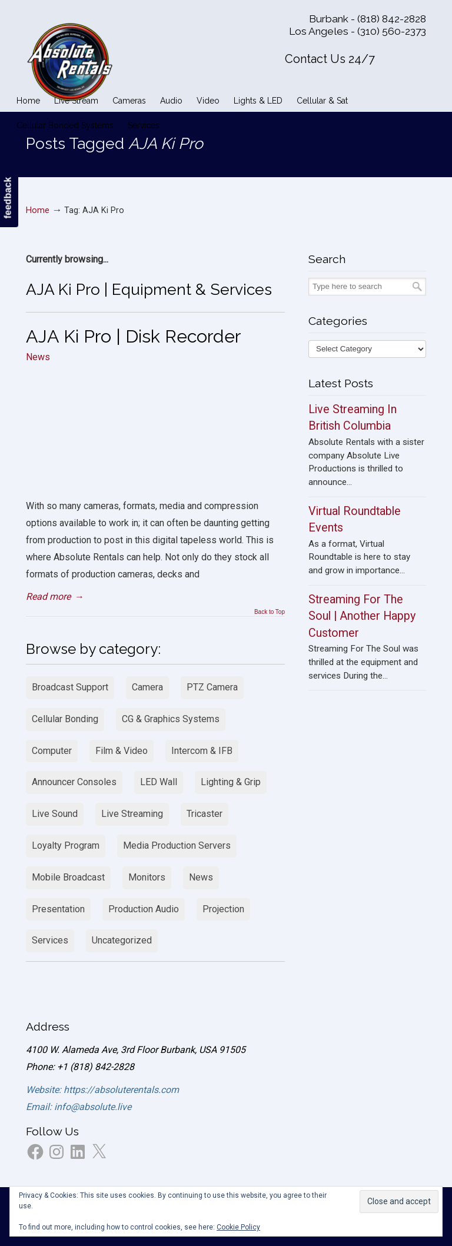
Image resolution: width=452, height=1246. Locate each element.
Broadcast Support (70, 687)
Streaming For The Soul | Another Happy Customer (362, 616)
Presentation (58, 909)
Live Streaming (132, 813)
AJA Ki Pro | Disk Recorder (133, 336)
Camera (147, 687)
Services (50, 940)
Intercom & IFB (201, 750)
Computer (52, 750)
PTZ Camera (212, 687)
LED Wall (158, 782)
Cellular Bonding (65, 719)
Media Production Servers (177, 845)
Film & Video (121, 750)
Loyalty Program (65, 845)
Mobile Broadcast (68, 877)
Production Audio (143, 909)
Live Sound (55, 813)
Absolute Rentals (70, 59)
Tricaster (204, 813)
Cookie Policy (238, 1227)
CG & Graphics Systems (171, 719)
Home (37, 210)
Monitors (146, 877)
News (38, 357)
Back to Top (269, 612)
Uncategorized (122, 940)
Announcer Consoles (74, 782)
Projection (223, 909)
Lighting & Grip (231, 782)
